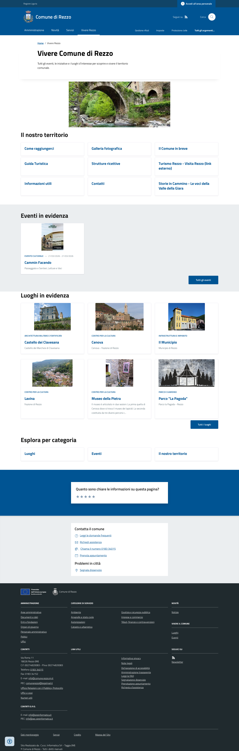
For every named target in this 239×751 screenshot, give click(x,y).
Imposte (160, 30)
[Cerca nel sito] (211, 17)
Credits (77, 735)
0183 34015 (36, 669)
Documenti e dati (29, 617)
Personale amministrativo (34, 632)
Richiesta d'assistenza (132, 687)
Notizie (175, 612)
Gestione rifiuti (142, 30)
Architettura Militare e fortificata (43, 335)
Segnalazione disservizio (133, 680)
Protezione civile (179, 30)
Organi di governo (30, 627)
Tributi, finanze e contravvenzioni (137, 622)
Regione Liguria (30, 3)
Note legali (126, 663)
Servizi (70, 30)
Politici (24, 636)
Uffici (23, 641)
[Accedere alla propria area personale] (196, 3)
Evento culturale (34, 256)
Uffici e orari (27, 693)
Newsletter (177, 662)
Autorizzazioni (78, 622)
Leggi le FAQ (127, 676)
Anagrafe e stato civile (82, 617)
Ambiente (76, 612)
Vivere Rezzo (88, 30)
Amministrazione (34, 30)
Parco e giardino (168, 392)
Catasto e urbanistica (81, 627)
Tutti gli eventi (203, 280)
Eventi (175, 637)
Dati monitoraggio (30, 735)
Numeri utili (26, 698)
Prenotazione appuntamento (135, 683)
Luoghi (175, 632)
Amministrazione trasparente (136, 672)
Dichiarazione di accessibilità (135, 668)
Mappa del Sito (102, 735)
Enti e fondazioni (29, 622)
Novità (55, 30)
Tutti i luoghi (204, 424)
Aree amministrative (31, 612)
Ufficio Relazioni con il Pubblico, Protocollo (42, 688)
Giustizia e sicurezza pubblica (135, 612)
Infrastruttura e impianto (173, 335)
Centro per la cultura (103, 335)
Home (40, 43)
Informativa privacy (131, 658)
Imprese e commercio (132, 617)
